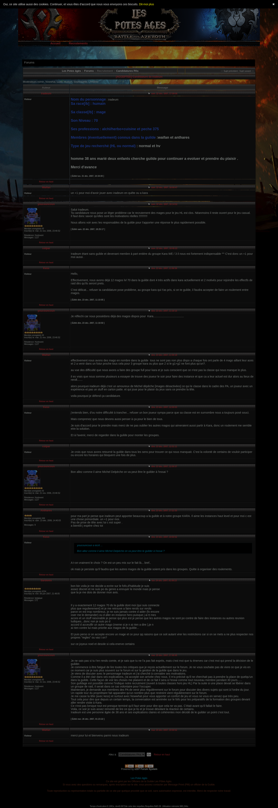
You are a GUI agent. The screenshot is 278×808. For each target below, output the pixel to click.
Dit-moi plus (146, 4)
